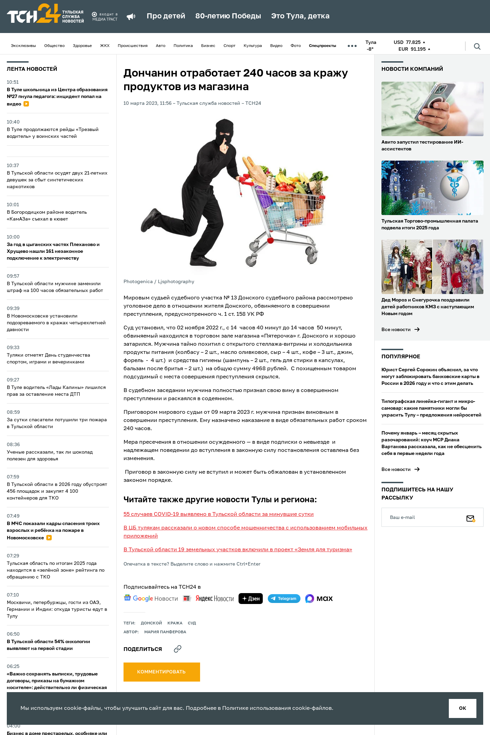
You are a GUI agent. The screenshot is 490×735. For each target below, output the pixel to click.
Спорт (229, 46)
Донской (151, 623)
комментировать (161, 672)
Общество (54, 46)
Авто (160, 46)
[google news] (151, 598)
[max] (319, 598)
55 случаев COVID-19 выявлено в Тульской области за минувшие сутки (219, 514)
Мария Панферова (165, 632)
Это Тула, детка (300, 16)
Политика (183, 46)
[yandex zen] (251, 598)
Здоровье (82, 46)
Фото (296, 46)
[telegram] (284, 598)
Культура (253, 46)
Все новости (396, 329)
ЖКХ (105, 46)
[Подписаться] (471, 517)
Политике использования (256, 708)
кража (174, 623)
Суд (192, 623)
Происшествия (133, 46)
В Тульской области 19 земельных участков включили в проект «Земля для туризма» (238, 550)
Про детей (166, 16)
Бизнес (208, 46)
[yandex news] (208, 598)
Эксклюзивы (23, 46)
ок (462, 708)
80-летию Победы (228, 16)
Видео (276, 46)
